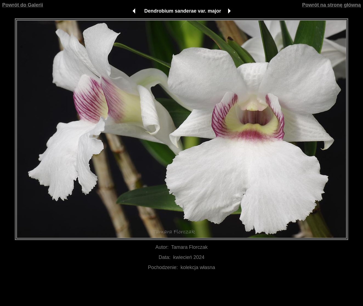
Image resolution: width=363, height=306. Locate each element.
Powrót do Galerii (22, 5)
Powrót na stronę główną (331, 5)
